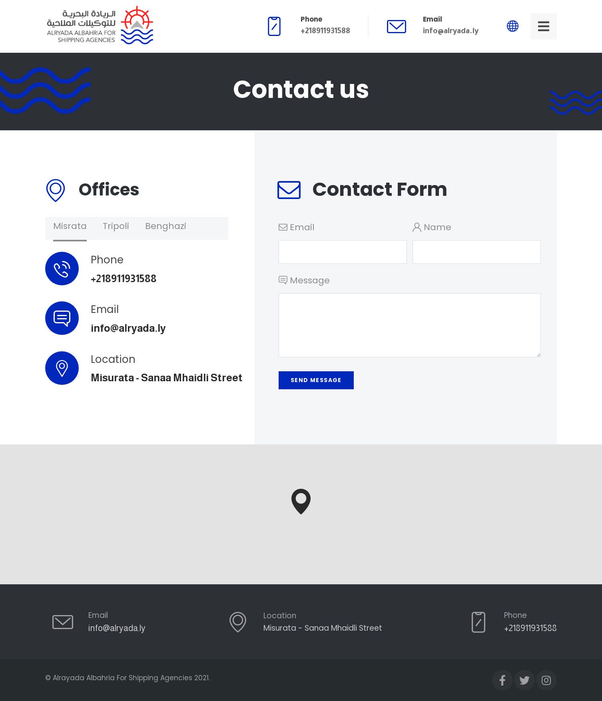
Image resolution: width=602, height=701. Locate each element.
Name (477, 242)
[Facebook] (502, 680)
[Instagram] (546, 680)
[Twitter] (524, 680)
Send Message (316, 380)
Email (343, 242)
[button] (301, 501)
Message (410, 318)
